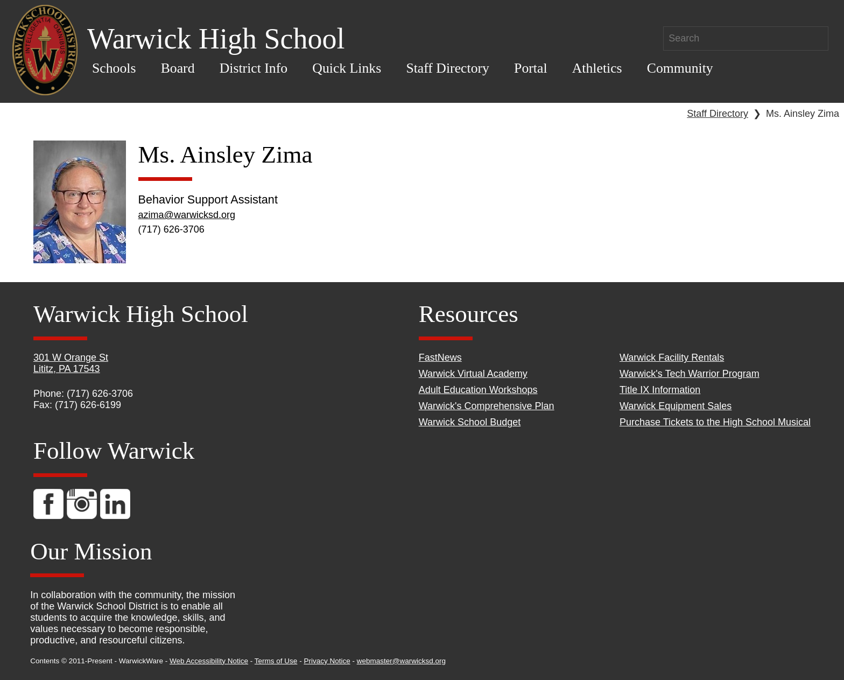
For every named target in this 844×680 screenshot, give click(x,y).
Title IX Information (660, 389)
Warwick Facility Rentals (672, 357)
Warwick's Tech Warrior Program (689, 373)
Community (680, 68)
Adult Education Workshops (478, 389)
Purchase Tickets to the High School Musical (715, 422)
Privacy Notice (327, 661)
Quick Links (346, 68)
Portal (530, 68)
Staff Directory (447, 68)
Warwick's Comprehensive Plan (486, 406)
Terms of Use (276, 661)
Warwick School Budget (470, 422)
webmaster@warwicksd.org (401, 661)
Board (178, 68)
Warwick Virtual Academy (473, 373)
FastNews (440, 357)
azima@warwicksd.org (186, 214)
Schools (114, 68)
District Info (254, 68)
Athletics (597, 68)
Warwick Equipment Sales (676, 406)
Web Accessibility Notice (209, 661)
